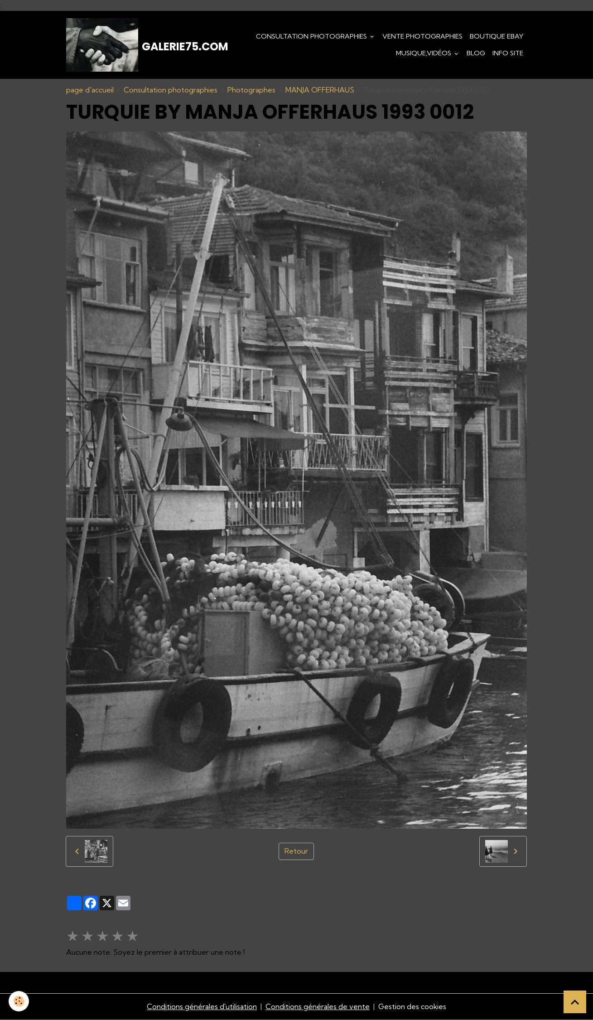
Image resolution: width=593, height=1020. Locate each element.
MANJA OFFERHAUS (319, 90)
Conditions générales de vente (317, 1007)
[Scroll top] (575, 1002)
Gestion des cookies (412, 1007)
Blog (476, 53)
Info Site (507, 53)
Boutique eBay (496, 36)
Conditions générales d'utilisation (201, 1007)
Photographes (251, 90)
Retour (296, 852)
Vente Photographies (422, 36)
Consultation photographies (312, 36)
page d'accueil (90, 90)
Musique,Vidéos (424, 53)
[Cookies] (19, 1001)
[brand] (130, 45)
